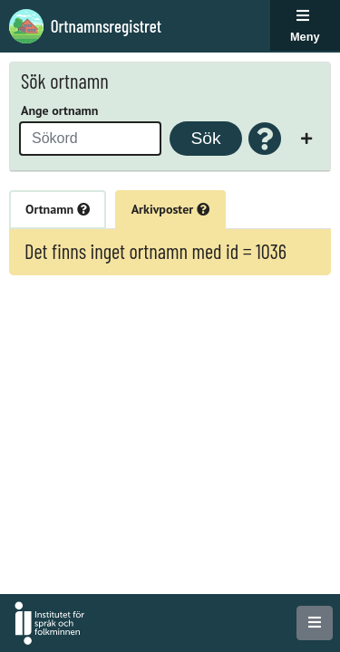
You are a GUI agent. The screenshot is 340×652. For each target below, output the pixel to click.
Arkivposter (170, 209)
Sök (205, 138)
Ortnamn (57, 209)
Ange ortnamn (59, 110)
